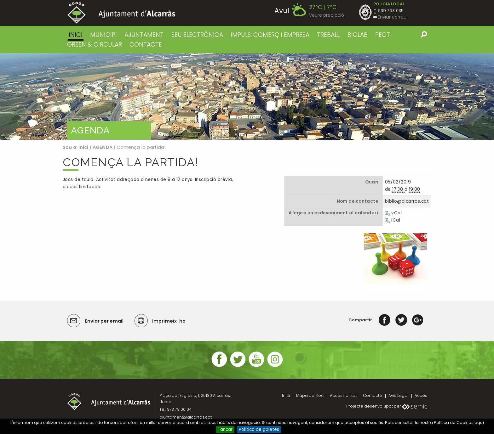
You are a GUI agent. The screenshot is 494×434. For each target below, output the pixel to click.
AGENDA (102, 147)
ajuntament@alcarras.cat (185, 417)
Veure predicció (326, 15)
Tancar (225, 429)
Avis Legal (398, 395)
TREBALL (328, 35)
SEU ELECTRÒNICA (197, 35)
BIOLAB (358, 35)
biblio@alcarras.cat (407, 201)
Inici (76, 35)
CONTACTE (145, 44)
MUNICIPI (103, 35)
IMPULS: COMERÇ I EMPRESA (270, 35)
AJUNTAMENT (144, 35)
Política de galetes (259, 429)
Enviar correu (392, 17)
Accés (421, 395)
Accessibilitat (343, 395)
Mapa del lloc (310, 395)
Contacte (372, 395)
